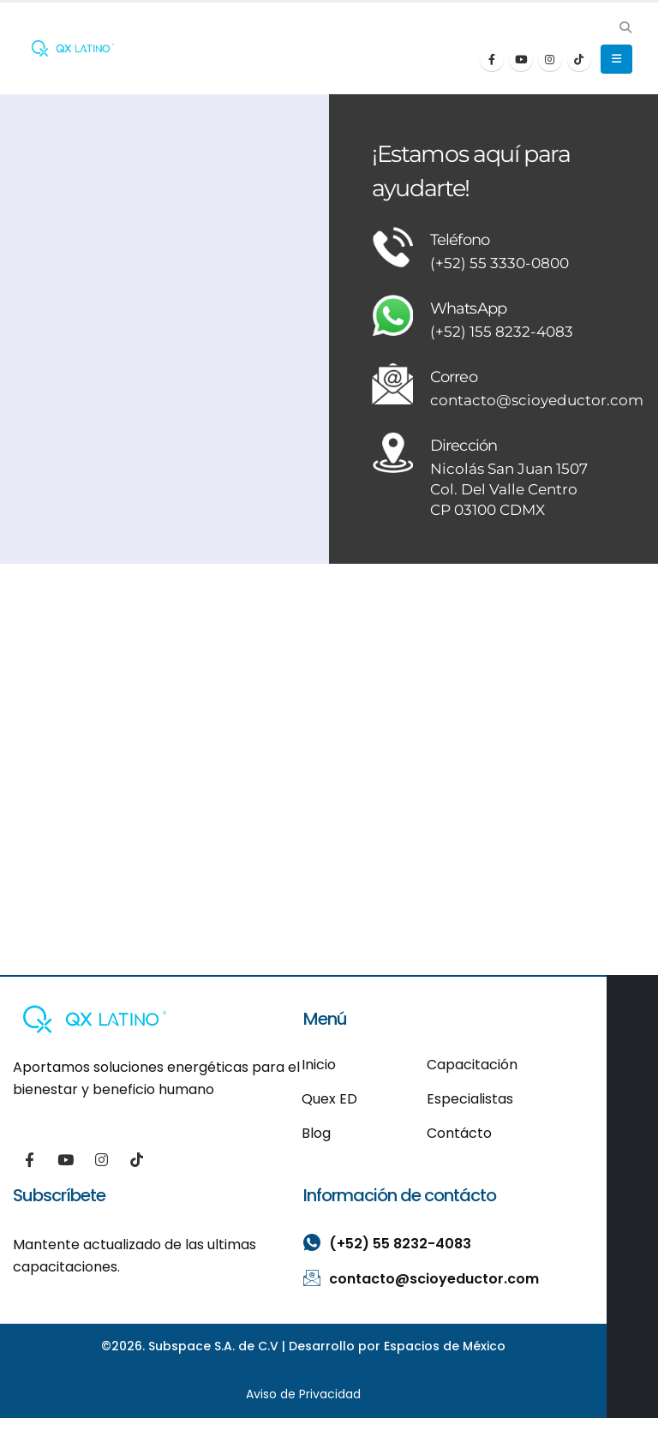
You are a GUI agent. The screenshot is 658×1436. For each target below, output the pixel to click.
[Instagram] (550, 59)
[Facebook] (492, 59)
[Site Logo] (73, 48)
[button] (625, 27)
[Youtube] (521, 59)
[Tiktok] (579, 59)
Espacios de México (444, 1347)
